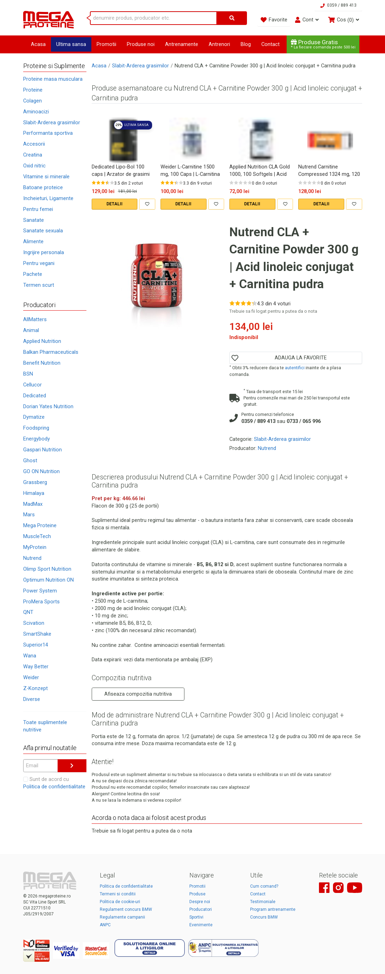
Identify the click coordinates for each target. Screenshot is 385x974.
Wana (29, 655)
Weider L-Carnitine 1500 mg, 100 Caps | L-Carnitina (190, 170)
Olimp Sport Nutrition (47, 569)
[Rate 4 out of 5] (107, 182)
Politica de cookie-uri (120, 901)
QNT (28, 612)
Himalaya (33, 493)
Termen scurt (38, 285)
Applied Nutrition (42, 341)
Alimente (33, 241)
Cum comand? (264, 886)
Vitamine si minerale (46, 176)
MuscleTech (37, 536)
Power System (40, 591)
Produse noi (141, 44)
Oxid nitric (34, 166)
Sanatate (33, 220)
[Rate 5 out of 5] (112, 182)
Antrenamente (181, 44)
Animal (31, 330)
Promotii (106, 44)
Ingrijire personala (43, 252)
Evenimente (201, 924)
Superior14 (35, 645)
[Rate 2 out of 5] (98, 182)
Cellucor (32, 385)
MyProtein (34, 547)
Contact (270, 44)
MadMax (33, 504)
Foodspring (36, 428)
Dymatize (34, 417)
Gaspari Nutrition (42, 449)
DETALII (114, 203)
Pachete (32, 274)
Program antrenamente (272, 909)
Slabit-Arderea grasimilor (51, 122)
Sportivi (196, 917)
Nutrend (32, 558)
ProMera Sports (41, 601)
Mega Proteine (40, 525)
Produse (197, 894)
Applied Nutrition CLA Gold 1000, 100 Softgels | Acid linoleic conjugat (259, 170)
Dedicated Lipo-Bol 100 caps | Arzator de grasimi (121, 170)
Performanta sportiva (48, 133)
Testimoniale (262, 901)
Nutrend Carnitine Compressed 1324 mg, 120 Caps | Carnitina (329, 170)
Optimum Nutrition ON (48, 580)
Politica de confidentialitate (54, 786)
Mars (29, 514)
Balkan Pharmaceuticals (50, 352)
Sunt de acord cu (54, 783)
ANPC (105, 924)
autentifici (295, 367)
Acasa (38, 44)
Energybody (36, 439)
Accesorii (34, 144)
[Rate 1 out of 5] (94, 182)
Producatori (200, 909)
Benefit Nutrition (41, 363)
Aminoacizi (36, 111)
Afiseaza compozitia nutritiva (138, 694)
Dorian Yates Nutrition (48, 406)
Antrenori (219, 44)
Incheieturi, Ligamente (48, 198)
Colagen (32, 101)
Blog (246, 44)
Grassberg (35, 482)
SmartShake (37, 634)
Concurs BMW (264, 917)
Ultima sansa (71, 44)
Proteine (33, 90)
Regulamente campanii (122, 917)
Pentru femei (38, 209)
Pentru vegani (38, 263)
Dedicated (34, 395)
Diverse (31, 699)
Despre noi (199, 901)
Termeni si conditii (118, 894)
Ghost (30, 460)
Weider (31, 677)
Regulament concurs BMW (126, 909)
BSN (28, 374)
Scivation (33, 623)
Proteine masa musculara (53, 79)
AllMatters (35, 319)
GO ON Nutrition (41, 471)
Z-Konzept (35, 688)
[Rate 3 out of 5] (103, 182)
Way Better (35, 666)
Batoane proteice (43, 187)
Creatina (32, 155)
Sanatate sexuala (43, 230)
